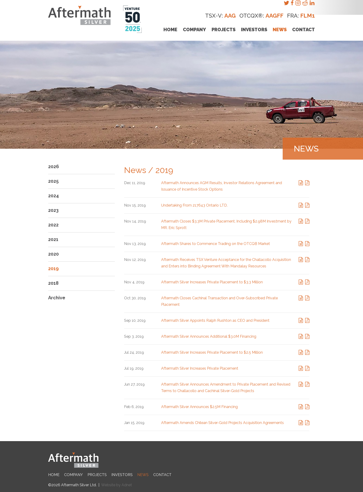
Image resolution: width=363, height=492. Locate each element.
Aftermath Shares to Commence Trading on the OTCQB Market (215, 243)
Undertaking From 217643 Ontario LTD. (194, 205)
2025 (53, 181)
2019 (53, 268)
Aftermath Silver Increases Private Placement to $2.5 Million (212, 352)
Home (170, 29)
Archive (56, 297)
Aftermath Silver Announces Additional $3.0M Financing (208, 336)
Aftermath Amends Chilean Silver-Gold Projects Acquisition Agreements (222, 423)
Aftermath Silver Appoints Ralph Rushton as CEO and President (215, 320)
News (280, 29)
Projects (223, 29)
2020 (53, 254)
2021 (53, 239)
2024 (53, 195)
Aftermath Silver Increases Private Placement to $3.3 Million (212, 282)
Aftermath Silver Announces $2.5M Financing (199, 407)
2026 (53, 166)
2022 (53, 225)
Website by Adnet (116, 485)
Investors (254, 29)
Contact (303, 29)
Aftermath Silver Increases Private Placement (199, 368)
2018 (53, 283)
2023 (53, 210)
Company (194, 29)
